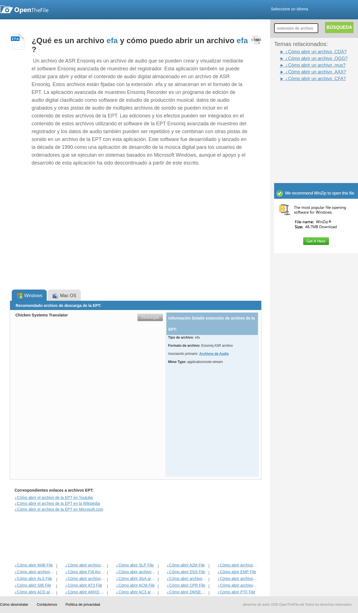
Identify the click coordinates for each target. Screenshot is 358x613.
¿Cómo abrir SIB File (33, 585)
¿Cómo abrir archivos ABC (85, 565)
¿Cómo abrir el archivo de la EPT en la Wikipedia (57, 503)
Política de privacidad (82, 604)
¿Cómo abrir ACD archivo (35, 592)
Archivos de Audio (214, 354)
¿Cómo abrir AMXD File (85, 592)
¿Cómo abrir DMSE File (187, 592)
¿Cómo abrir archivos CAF (187, 578)
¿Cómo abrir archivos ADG (238, 565)
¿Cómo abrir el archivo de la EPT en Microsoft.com (59, 509)
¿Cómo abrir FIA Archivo (85, 572)
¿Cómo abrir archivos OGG (85, 578)
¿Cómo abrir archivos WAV (136, 572)
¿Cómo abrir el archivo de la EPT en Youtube (54, 497)
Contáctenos (47, 604)
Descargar (150, 317)
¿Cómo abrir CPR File (186, 585)
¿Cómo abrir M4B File (34, 565)
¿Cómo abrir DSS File (186, 572)
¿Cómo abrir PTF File (236, 592)
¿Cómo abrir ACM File (135, 585)
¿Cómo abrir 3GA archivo (136, 578)
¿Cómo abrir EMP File (237, 572)
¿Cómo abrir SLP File (135, 565)
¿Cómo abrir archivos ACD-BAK (35, 572)
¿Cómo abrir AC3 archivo (136, 592)
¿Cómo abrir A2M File (186, 565)
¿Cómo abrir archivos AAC (238, 578)
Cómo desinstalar (14, 604)
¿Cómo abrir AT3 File (83, 585)
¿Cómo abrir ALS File (33, 578)
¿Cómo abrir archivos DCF (238, 585)
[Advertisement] (308, 94)
